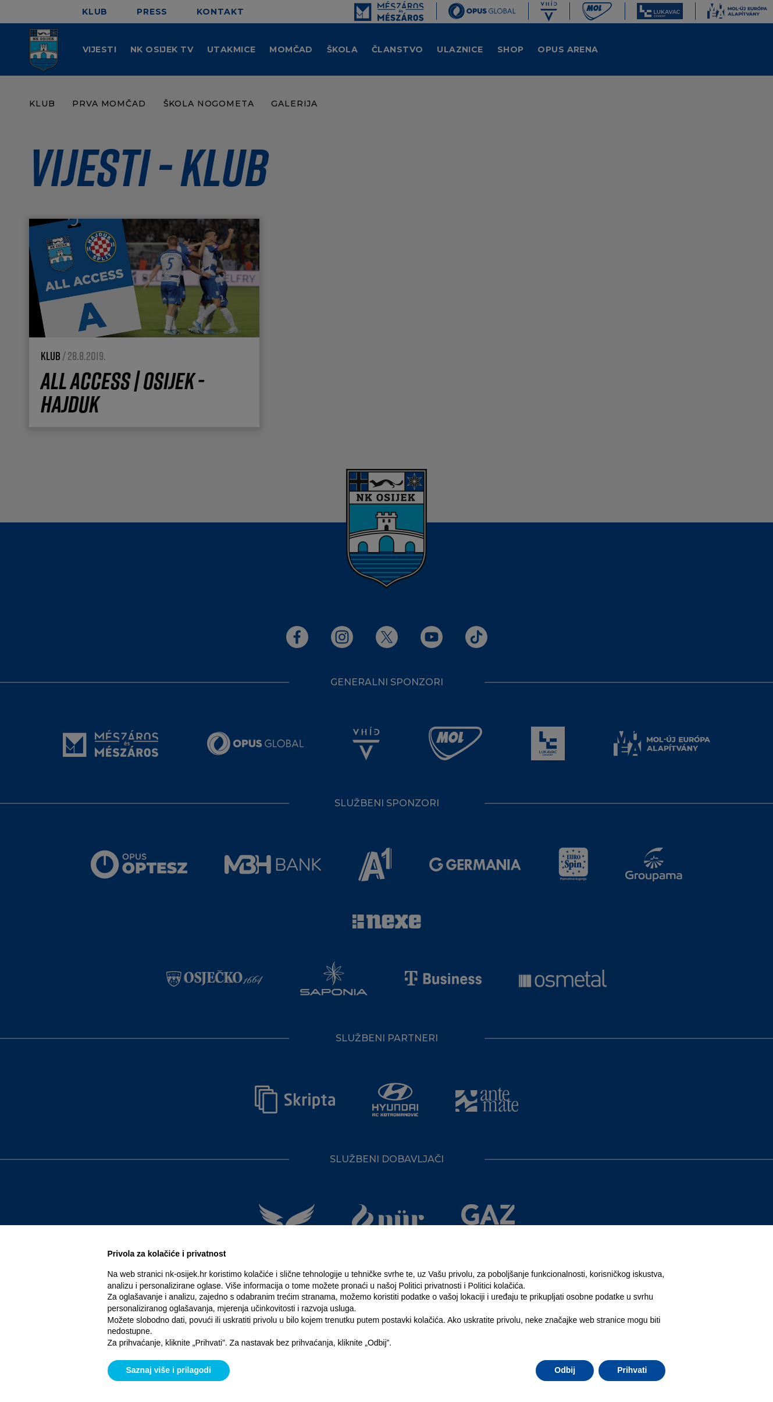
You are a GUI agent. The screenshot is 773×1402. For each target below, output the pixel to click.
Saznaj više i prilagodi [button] (168, 1370)
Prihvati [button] (632, 1370)
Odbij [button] (564, 1370)
